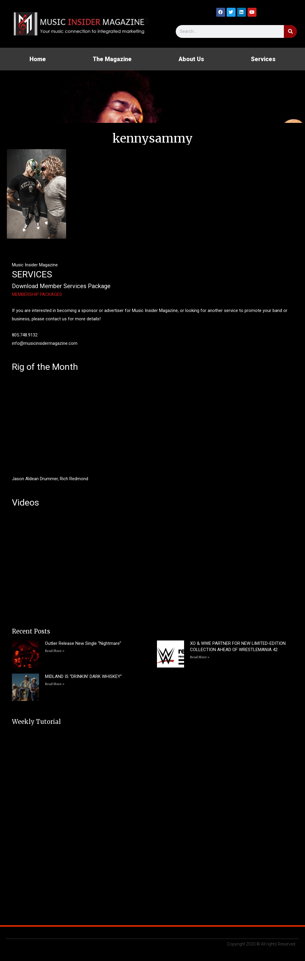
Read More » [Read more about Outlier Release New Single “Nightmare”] (54, 651)
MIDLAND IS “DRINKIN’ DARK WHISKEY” (83, 676)
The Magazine (112, 59)
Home (37, 59)
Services (263, 59)
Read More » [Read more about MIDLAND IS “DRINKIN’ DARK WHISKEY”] (54, 684)
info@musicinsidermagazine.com (44, 343)
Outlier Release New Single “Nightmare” (83, 643)
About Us (191, 59)
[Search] (290, 31)
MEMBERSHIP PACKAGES (37, 294)
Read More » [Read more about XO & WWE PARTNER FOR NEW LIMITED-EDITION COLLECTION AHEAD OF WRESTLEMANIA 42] (199, 657)
